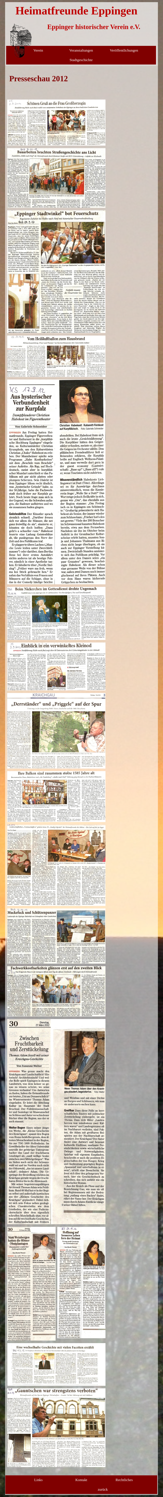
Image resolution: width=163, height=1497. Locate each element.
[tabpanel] (56, 82)
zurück (103, 1489)
